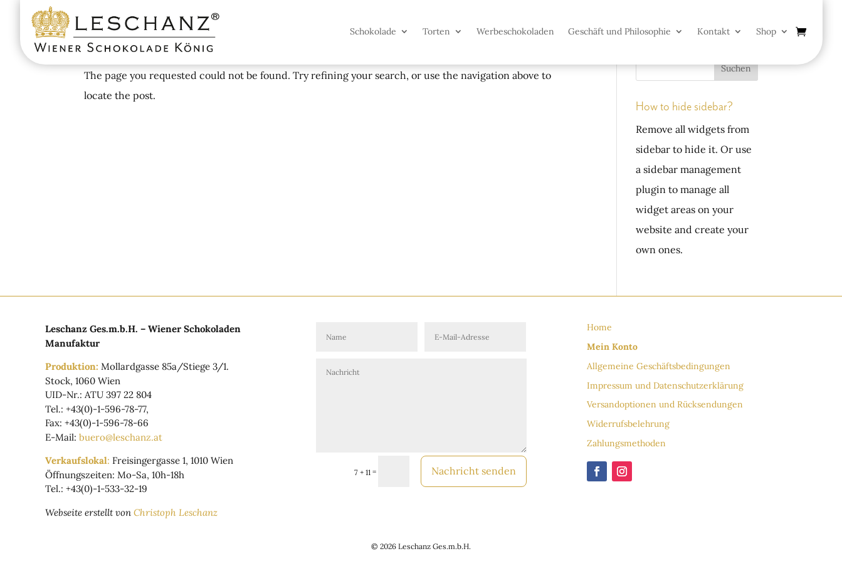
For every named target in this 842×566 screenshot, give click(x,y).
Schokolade (373, 32)
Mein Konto (612, 346)
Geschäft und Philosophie (619, 32)
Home (599, 327)
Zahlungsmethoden (626, 443)
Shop (766, 32)
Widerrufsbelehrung (628, 423)
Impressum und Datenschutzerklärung (665, 385)
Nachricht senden (473, 470)
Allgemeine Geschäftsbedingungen (658, 366)
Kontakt (713, 32)
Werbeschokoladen (515, 32)
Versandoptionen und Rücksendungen (665, 404)
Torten (436, 32)
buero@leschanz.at (120, 437)
